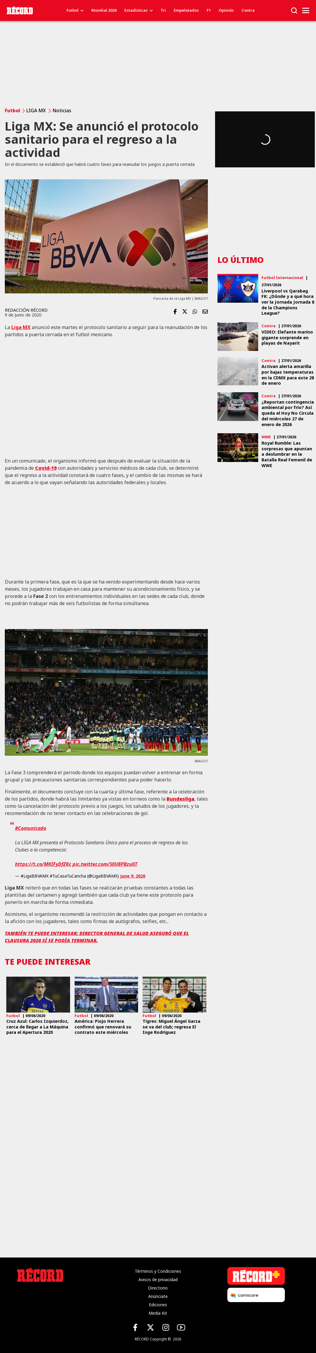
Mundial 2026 (104, 10)
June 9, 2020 (132, 876)
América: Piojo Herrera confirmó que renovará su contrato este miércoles (103, 1027)
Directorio (158, 1288)
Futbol (72, 10)
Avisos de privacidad (158, 1279)
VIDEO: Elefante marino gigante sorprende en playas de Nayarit (287, 337)
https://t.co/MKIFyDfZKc (43, 864)
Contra (248, 10)
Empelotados (186, 10)
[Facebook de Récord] (135, 1327)
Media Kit (158, 1313)
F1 (209, 10)
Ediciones (158, 1304)
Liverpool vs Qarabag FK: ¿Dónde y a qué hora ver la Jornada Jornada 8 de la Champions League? (287, 302)
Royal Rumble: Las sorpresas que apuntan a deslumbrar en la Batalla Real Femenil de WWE (286, 454)
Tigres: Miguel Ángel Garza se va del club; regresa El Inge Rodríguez (171, 1027)
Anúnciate (158, 1296)
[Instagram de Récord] (166, 1327)
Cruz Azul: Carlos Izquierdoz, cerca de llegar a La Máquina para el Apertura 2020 (37, 1027)
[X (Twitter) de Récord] (150, 1327)
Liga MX (21, 327)
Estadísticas (136, 10)
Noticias (61, 110)
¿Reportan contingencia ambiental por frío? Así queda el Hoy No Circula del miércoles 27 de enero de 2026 (287, 413)
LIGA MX (36, 110)
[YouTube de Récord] (181, 1327)
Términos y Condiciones (158, 1271)
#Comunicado (30, 828)
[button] (294, 10)
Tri (163, 10)
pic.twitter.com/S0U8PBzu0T (104, 864)
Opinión (226, 10)
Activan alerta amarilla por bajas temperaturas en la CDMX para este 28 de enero (287, 375)
